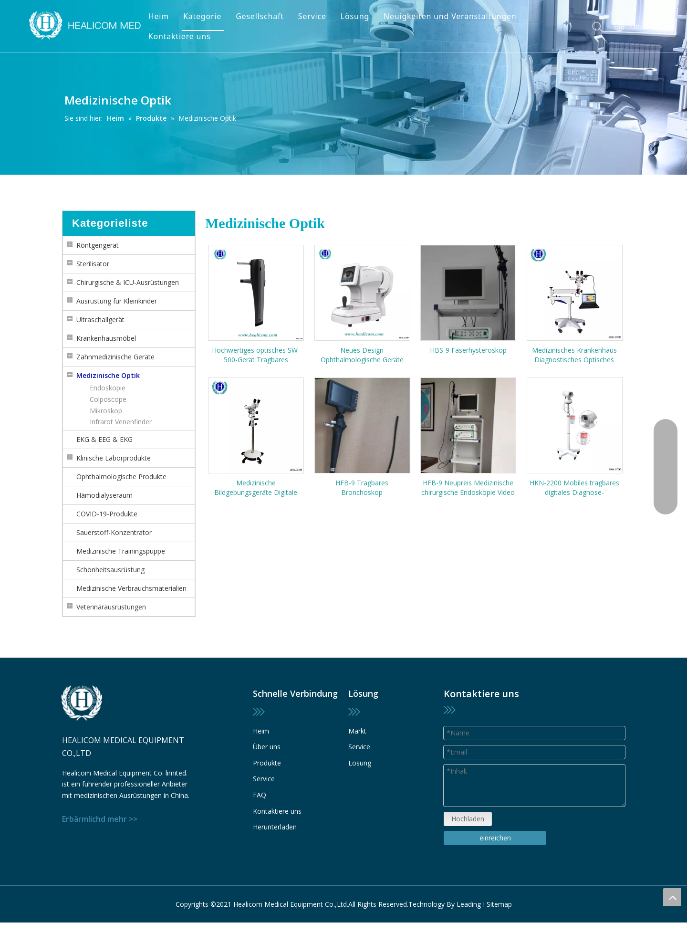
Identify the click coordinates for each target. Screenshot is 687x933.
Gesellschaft (260, 16)
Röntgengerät (97, 245)
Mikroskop (106, 410)
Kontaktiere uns (179, 36)
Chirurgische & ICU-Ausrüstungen (127, 282)
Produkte (267, 762)
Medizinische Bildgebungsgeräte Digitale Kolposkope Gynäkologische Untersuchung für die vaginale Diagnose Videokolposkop (256, 487)
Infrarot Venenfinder (121, 421)
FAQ (259, 794)
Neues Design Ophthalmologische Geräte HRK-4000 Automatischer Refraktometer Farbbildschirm (362, 355)
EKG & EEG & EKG (104, 439)
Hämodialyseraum (104, 495)
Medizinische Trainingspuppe (120, 551)
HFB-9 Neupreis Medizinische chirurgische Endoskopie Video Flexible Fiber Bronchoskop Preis (468, 487)
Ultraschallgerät (100, 319)
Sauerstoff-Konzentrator (114, 532)
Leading (469, 904)
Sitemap (499, 904)
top (672, 897)
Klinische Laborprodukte (113, 457)
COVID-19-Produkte (106, 513)
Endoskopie (107, 387)
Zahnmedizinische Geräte (115, 356)
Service (312, 16)
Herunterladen (275, 826)
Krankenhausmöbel (106, 338)
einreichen (495, 837)
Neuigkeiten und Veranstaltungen (450, 16)
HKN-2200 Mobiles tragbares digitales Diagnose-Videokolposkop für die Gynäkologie (574, 487)
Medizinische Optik (108, 375)
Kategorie (202, 16)
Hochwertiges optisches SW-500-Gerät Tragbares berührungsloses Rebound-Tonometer (256, 355)
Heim (158, 16)
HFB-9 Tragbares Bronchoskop (361, 487)
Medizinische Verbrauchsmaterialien (131, 588)
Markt (357, 730)
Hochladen (467, 818)
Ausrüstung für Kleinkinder (116, 300)
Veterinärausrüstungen (111, 606)
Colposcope (108, 399)
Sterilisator (92, 263)
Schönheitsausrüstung (110, 569)
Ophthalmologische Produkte (121, 476)
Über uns (267, 746)
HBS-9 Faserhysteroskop (468, 350)
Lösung (355, 16)
